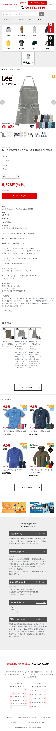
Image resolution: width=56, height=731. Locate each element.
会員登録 (20, 20)
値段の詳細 (5, 190)
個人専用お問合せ (53, 27)
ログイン (31, 20)
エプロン (18, 69)
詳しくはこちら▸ (41, 534)
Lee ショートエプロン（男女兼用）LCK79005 (21, 344)
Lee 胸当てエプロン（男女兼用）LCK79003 (35, 344)
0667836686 (33, 7)
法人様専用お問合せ (53, 40)
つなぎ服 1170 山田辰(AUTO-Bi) (39, 431)
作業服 (11, 69)
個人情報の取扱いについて (36, 722)
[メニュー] (50, 5)
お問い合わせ (46, 717)
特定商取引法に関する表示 (27, 717)
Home (4, 69)
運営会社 (14, 722)
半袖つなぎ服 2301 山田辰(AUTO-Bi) (14, 431)
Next (53, 102)
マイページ (8, 20)
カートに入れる (19, 196)
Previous (2, 102)
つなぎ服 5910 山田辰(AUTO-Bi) (12, 470)
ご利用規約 (9, 717)
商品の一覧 (27, 387)
